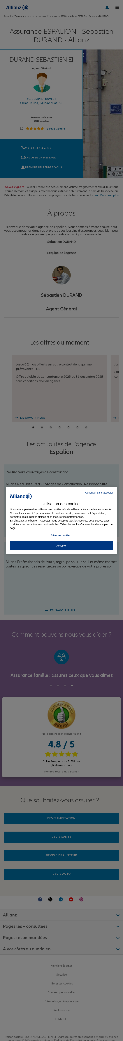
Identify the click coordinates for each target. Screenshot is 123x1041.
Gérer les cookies (61, 535)
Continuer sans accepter (99, 492)
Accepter (61, 545)
